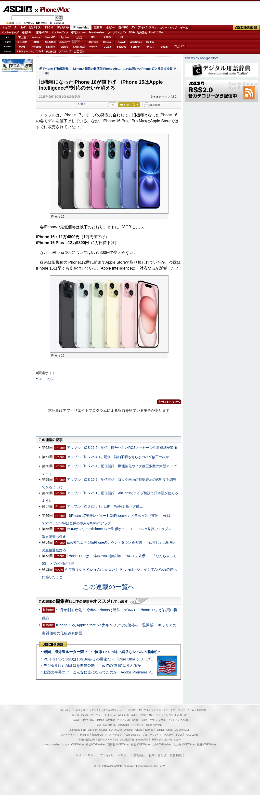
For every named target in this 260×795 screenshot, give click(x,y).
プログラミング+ (117, 32)
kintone (50, 46)
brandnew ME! (79, 51)
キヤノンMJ (36, 51)
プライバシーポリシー (115, 755)
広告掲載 (176, 755)
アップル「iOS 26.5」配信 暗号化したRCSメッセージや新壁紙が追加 (122, 448)
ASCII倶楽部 (246, 27)
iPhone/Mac (52, 9)
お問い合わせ (157, 755)
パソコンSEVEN (79, 37)
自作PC (123, 27)
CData (107, 46)
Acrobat (36, 46)
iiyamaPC (50, 37)
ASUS (107, 37)
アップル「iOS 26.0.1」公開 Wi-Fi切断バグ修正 (105, 506)
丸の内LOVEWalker (184, 744)
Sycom (65, 37)
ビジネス (35, 27)
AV (133, 27)
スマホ (153, 27)
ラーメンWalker (51, 744)
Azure (64, 46)
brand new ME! (154, 725)
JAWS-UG (88, 720)
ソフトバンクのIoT (178, 47)
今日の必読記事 (86, 739)
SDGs (132, 32)
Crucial (107, 42)
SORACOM (115, 729)
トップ (6, 27)
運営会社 (139, 755)
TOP (55, 710)
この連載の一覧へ (109, 586)
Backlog (121, 46)
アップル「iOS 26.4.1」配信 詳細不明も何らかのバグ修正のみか (118, 457)
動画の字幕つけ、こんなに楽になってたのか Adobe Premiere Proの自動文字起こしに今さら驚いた (126, 672)
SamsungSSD (75, 42)
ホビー (110, 27)
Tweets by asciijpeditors (201, 58)
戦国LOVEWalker (206, 744)
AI (15, 27)
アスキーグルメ (60, 32)
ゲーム (184, 27)
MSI (93, 37)
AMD (36, 42)
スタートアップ (168, 27)
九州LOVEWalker (161, 744)
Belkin (150, 42)
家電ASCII (42, 32)
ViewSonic (136, 42)
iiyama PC (123, 715)
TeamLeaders (96, 32)
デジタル (63, 27)
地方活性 (142, 32)
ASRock (93, 42)
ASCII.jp (17, 9)
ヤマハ (150, 46)
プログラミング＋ (152, 734)
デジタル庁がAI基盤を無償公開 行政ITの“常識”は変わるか (92, 665)
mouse (36, 37)
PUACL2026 (156, 32)
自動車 (97, 27)
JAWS (21, 46)
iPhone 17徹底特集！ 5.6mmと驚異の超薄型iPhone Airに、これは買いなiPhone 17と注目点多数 (107, 68)
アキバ (142, 27)
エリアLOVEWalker (73, 744)
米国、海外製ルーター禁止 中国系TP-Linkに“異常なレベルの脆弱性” (101, 652)
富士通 (22, 37)
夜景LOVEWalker (140, 744)
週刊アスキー (78, 32)
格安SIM (26, 32)
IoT (23, 27)
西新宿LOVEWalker (118, 744)
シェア (82, 103)
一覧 (112, 104)
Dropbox (93, 46)
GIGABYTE (64, 42)
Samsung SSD (78, 729)
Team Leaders (132, 734)
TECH (49, 27)
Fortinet (135, 46)
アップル (46, 379)
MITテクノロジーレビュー (166, 739)
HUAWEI (122, 42)
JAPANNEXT (50, 51)
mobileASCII (143, 739)
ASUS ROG (50, 42)
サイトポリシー (86, 755)
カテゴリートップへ (166, 401)
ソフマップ (65, 51)
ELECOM (22, 42)
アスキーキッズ (10, 32)
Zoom (164, 46)
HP (121, 37)
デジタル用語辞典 (124, 739)
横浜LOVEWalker (95, 744)
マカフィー (22, 51)
